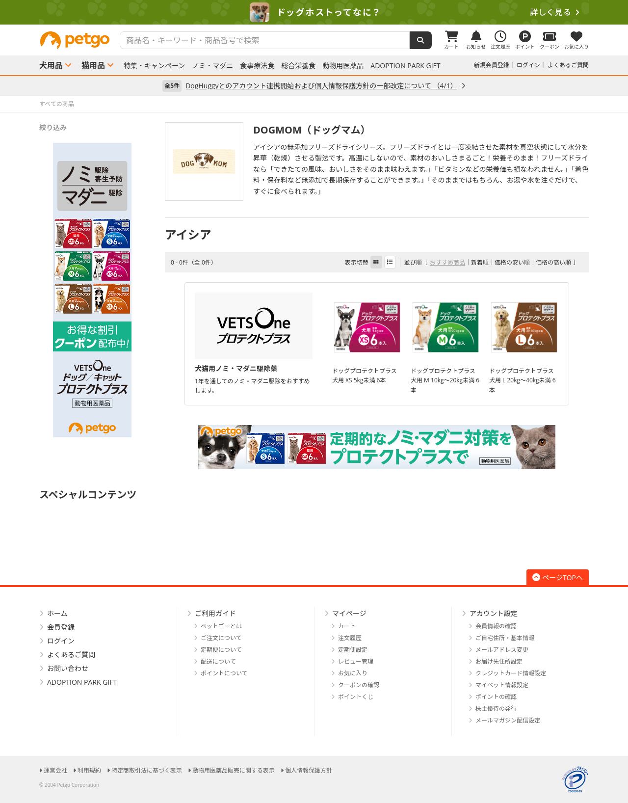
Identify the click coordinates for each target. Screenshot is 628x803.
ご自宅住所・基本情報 (504, 638)
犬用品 (51, 65)
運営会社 (55, 770)
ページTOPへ (557, 577)
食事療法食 (257, 65)
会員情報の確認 (496, 626)
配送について (218, 661)
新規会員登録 (491, 65)
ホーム (57, 613)
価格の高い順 (553, 262)
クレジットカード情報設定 (510, 673)
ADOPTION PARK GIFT (405, 65)
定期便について (221, 649)
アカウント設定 (494, 613)
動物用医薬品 (343, 65)
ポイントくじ (355, 697)
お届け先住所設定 (499, 661)
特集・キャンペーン (154, 65)
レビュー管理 (355, 661)
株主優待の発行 (496, 708)
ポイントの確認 (496, 697)
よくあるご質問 (568, 65)
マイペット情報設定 (501, 685)
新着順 (480, 262)
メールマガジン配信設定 (507, 720)
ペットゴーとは (221, 626)
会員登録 (61, 627)
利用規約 (89, 770)
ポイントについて (224, 673)
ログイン (528, 65)
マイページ (349, 613)
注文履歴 (350, 638)
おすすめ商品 (447, 262)
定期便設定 (352, 649)
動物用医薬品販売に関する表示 (233, 770)
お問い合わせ (67, 668)
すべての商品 (56, 104)
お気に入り (352, 673)
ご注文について (221, 638)
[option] (314, 12)
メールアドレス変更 (501, 649)
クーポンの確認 (358, 685)
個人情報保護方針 (308, 770)
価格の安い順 (512, 262)
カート (347, 626)
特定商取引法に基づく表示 (146, 770)
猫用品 (93, 65)
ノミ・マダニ (212, 65)
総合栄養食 (298, 65)
